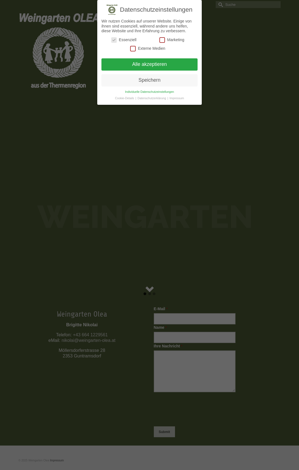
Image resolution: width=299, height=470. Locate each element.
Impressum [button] (176, 98)
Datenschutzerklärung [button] (152, 98)
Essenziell (124, 40)
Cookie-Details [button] (125, 98)
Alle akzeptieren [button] (149, 64)
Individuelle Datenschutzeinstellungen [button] (149, 91)
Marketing (171, 40)
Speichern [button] (149, 80)
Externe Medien (147, 48)
